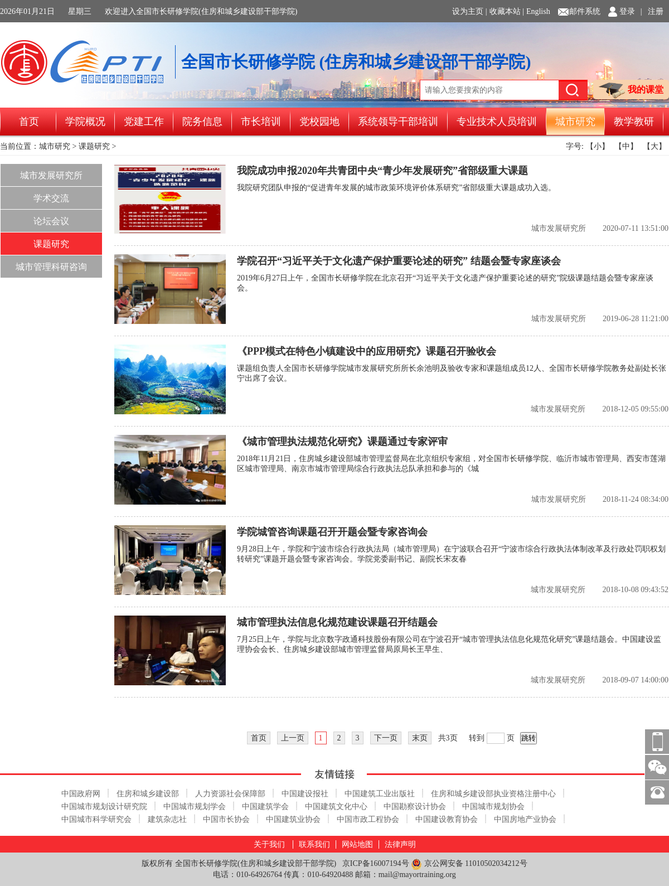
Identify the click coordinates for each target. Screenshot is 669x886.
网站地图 (357, 844)
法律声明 (400, 844)
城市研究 (575, 121)
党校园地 (319, 121)
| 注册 (652, 11)
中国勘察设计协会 (415, 806)
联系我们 (314, 844)
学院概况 (85, 121)
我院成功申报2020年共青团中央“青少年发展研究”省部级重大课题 (382, 170)
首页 (29, 121)
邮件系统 (584, 11)
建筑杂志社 (167, 819)
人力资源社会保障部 (230, 794)
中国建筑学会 (265, 806)
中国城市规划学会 (194, 806)
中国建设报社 (305, 794)
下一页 (385, 738)
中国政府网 (80, 794)
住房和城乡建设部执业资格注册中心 (493, 794)
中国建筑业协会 (293, 819)
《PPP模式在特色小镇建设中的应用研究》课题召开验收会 (366, 351)
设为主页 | (469, 11)
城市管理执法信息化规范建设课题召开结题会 (337, 622)
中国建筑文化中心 (336, 806)
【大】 (654, 146)
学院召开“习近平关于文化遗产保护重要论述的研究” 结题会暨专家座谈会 (399, 261)
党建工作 (144, 121)
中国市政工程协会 (368, 819)
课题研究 (94, 146)
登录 (627, 11)
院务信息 (202, 121)
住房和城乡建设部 (148, 794)
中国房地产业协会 (525, 819)
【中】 (626, 146)
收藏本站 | (506, 11)
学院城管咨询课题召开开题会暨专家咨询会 (332, 532)
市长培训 (261, 121)
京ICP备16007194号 (375, 863)
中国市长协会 (226, 819)
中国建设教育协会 (446, 819)
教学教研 (634, 121)
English (538, 11)
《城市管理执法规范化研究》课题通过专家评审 (342, 441)
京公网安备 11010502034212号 (469, 864)
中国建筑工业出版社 (380, 794)
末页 (420, 738)
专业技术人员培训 (497, 121)
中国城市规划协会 (493, 806)
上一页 (292, 738)
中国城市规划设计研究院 (104, 806)
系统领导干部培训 (398, 121)
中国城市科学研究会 (96, 819)
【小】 (597, 146)
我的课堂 (631, 91)
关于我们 (269, 844)
